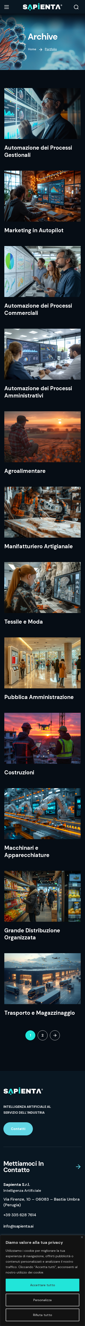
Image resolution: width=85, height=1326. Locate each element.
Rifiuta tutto (42, 1315)
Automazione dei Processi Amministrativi (38, 392)
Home (32, 49)
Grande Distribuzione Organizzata (32, 934)
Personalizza (42, 1300)
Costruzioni (19, 772)
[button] (76, 7)
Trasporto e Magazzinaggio (39, 1012)
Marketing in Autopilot (33, 230)
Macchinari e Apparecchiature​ (26, 851)
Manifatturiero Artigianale (38, 546)
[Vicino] (82, 1237)
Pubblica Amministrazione (39, 697)
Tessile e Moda (23, 621)
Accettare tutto (42, 1285)
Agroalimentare (25, 470)
